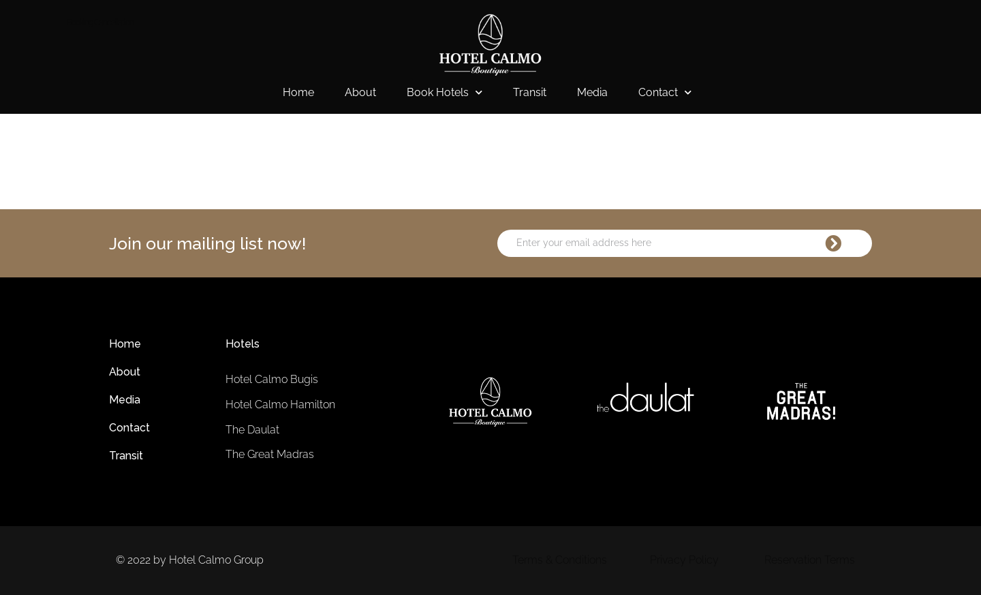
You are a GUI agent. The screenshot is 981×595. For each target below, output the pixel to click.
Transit (529, 92)
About (360, 92)
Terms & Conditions (559, 559)
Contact (664, 92)
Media (592, 92)
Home (298, 92)
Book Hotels (444, 92)
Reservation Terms (809, 559)
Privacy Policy (684, 559)
